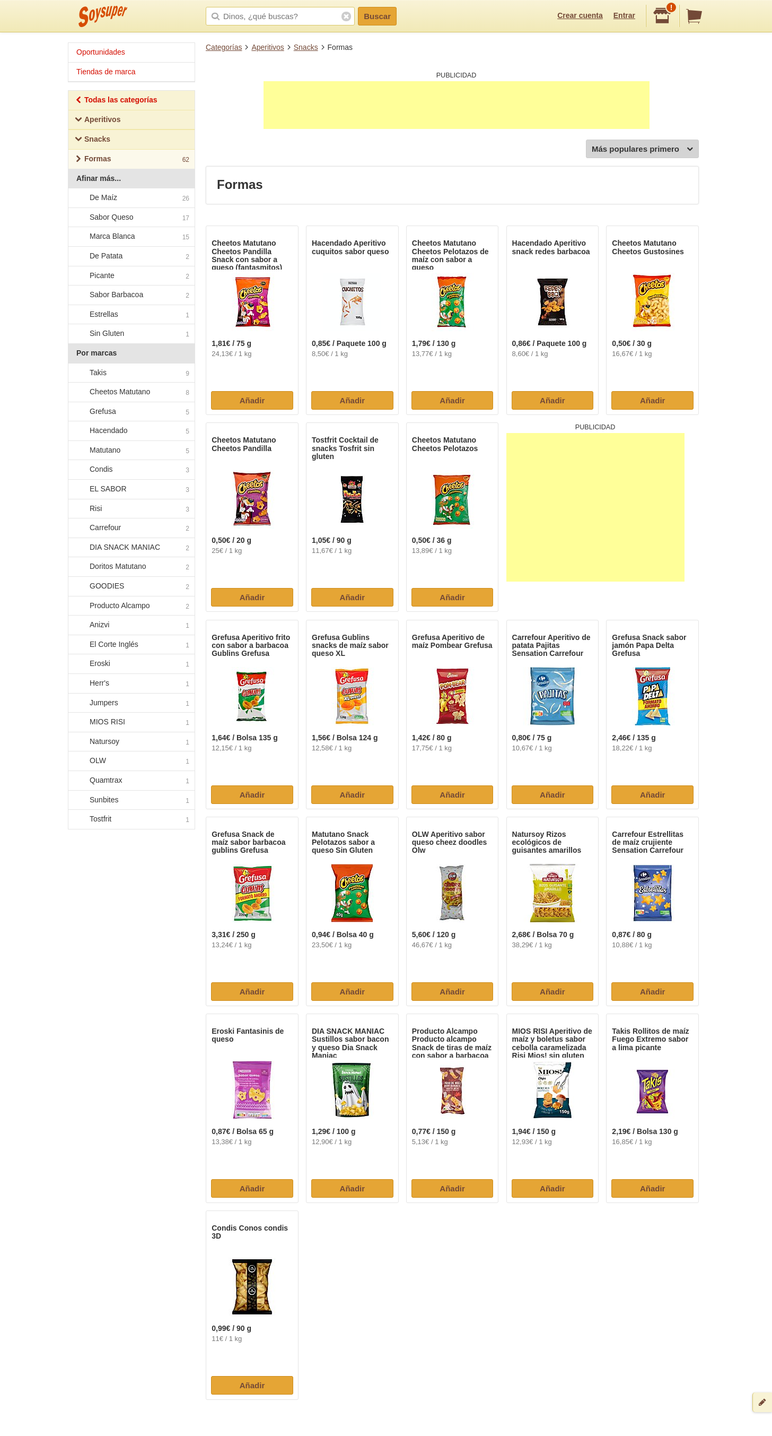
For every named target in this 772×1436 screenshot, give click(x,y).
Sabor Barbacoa (131, 295)
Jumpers (131, 703)
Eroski (131, 664)
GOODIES (131, 586)
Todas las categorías (116, 101)
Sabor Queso (131, 217)
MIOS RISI (131, 722)
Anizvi (131, 626)
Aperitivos (267, 47)
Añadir (252, 400)
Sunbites (131, 800)
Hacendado (131, 431)
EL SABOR (131, 489)
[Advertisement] (457, 105)
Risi (131, 509)
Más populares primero (642, 149)
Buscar (377, 16)
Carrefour (131, 528)
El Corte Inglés (131, 645)
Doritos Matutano (131, 567)
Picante (131, 276)
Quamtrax (131, 780)
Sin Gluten (131, 334)
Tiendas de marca (106, 71)
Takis (131, 373)
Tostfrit (131, 819)
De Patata (131, 256)
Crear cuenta (580, 15)
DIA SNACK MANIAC (131, 547)
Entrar (624, 15)
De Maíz (131, 198)
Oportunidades (100, 52)
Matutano (131, 450)
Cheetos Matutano (131, 392)
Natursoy (131, 742)
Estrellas (131, 315)
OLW (131, 761)
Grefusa (131, 412)
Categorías (224, 47)
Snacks (306, 47)
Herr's (131, 683)
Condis (131, 470)
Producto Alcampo (131, 606)
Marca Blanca (131, 237)
